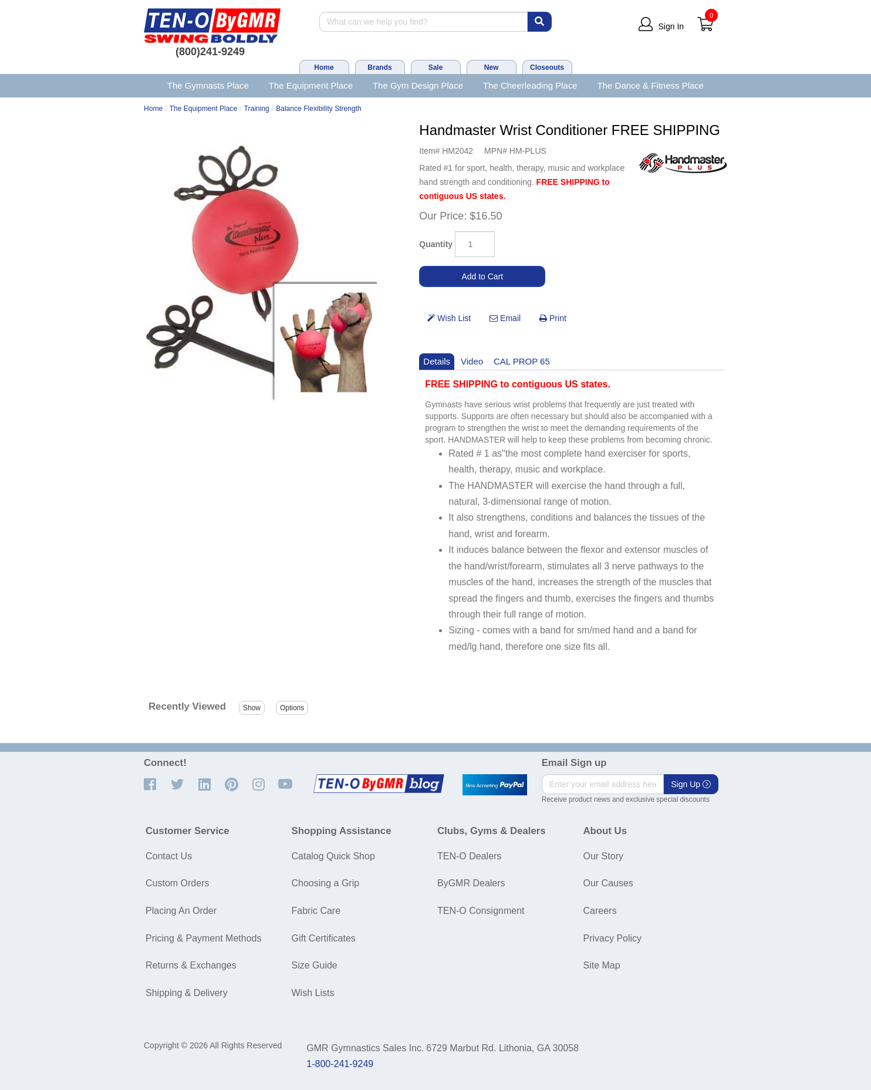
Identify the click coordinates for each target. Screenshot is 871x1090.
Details (436, 361)
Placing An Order (181, 911)
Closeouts (547, 67)
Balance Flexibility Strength (319, 108)
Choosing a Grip (326, 883)
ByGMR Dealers (471, 883)
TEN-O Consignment (481, 911)
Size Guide (314, 965)
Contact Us (169, 856)
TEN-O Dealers (469, 856)
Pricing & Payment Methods (203, 938)
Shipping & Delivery (187, 993)
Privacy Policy (612, 938)
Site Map (601, 965)
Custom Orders (177, 883)
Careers (600, 911)
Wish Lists (313, 993)
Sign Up (691, 784)
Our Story (603, 856)
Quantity (436, 244)
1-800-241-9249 (339, 1064)
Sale (435, 67)
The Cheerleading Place (530, 85)
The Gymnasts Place (208, 85)
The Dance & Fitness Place (650, 85)
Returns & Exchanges (191, 965)
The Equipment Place (311, 85)
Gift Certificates (324, 938)
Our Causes (608, 883)
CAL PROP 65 (522, 361)
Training (256, 108)
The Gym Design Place (418, 85)
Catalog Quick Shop (333, 856)
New (491, 67)
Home (323, 67)
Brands (379, 67)
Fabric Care (316, 911)
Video (472, 361)
